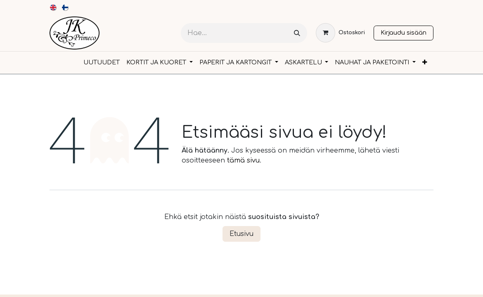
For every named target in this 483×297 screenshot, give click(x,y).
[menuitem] (53, 7)
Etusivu (241, 234)
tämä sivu (243, 160)
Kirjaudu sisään (403, 32)
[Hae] (297, 33)
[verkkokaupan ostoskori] (340, 32)
